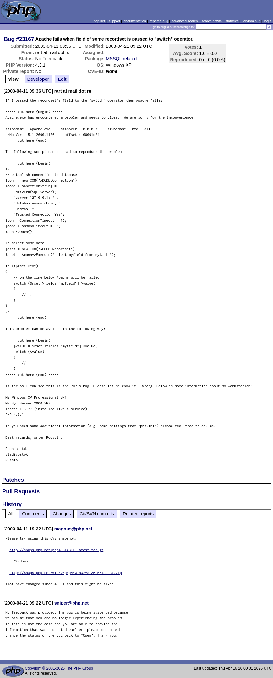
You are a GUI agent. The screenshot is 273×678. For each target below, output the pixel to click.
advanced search (185, 21)
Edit (62, 79)
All (10, 513)
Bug (9, 39)
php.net (99, 21)
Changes (62, 513)
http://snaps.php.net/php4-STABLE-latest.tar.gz (56, 550)
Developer (38, 79)
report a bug (159, 21)
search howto (211, 21)
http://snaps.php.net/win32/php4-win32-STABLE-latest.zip (65, 573)
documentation (135, 21)
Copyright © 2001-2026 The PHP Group (59, 668)
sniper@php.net (71, 602)
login (267, 21)
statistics (232, 21)
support (114, 21)
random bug (251, 21)
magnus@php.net (73, 528)
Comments (33, 513)
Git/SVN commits (96, 513)
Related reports (138, 513)
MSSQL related (121, 58)
